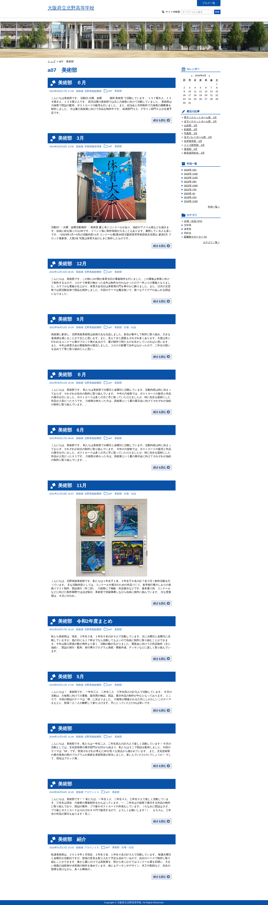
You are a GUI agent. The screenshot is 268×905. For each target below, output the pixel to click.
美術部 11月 (72, 485)
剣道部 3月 (191, 129)
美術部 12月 (72, 263)
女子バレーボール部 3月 (198, 137)
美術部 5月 (71, 676)
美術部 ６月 (72, 82)
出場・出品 (130, 327)
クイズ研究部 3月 (194, 145)
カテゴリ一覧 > (211, 242)
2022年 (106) (191, 185)
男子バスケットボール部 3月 (200, 117)
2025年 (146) (191, 174)
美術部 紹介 (72, 839)
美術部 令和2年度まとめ (85, 621)
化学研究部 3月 (193, 141)
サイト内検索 (189, 12)
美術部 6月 (71, 430)
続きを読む (159, 120)
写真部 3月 (191, 133)
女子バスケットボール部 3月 (200, 121)
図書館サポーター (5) (195, 237)
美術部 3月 (71, 138)
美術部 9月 (71, 319)
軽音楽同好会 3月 (194, 153)
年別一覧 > (214, 207)
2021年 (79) (190, 189)
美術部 (65, 728)
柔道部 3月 (191, 149)
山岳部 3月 (191, 125)
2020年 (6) (189, 193)
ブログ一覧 (208, 3)
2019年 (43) (190, 197)
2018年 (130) (191, 201)
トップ (51, 61)
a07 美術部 (115, 91)
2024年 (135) (191, 177)
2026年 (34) (190, 170)
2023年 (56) (190, 181)
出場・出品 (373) (193, 221)
